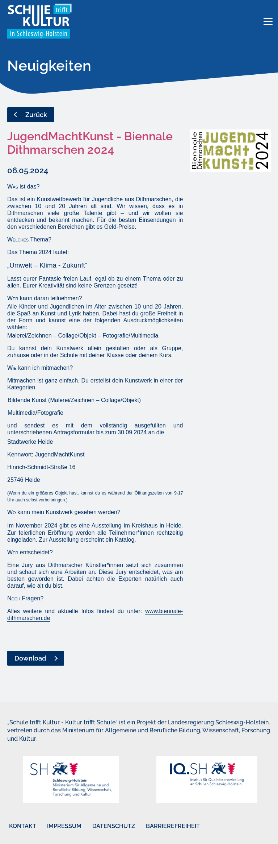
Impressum (64, 826)
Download (30, 658)
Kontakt (22, 826)
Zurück (36, 115)
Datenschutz (113, 826)
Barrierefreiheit (173, 826)
